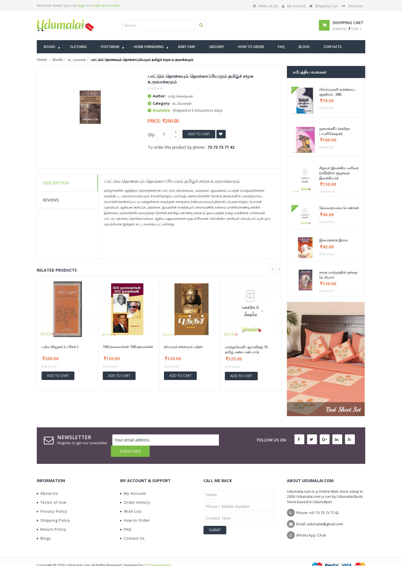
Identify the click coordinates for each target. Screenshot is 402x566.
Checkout (352, 6)
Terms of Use (52, 491)
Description (56, 182)
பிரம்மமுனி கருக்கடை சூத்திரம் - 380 (337, 92)
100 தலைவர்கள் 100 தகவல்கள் (128, 346)
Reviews (51, 200)
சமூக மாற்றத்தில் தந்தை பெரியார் (338, 275)
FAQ (125, 518)
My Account (293, 6)
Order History (135, 491)
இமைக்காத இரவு (333, 239)
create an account (105, 5)
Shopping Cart (324, 6)
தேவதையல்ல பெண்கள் (339, 207)
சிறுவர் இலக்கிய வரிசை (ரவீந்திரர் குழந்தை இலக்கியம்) (338, 172)
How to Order (135, 509)
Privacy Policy (52, 500)
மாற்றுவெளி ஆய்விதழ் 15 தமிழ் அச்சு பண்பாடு (246, 349)
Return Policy (51, 518)
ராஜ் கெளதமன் (180, 95)
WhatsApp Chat (311, 523)
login (81, 5)
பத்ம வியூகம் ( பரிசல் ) (60, 346)
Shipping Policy (53, 509)
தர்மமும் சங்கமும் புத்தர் (183, 346)
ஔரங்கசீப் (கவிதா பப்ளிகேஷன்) (334, 131)
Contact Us (132, 527)
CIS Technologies (157, 554)
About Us (47, 482)
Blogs (44, 527)
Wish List (130, 500)
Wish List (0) (265, 6)
